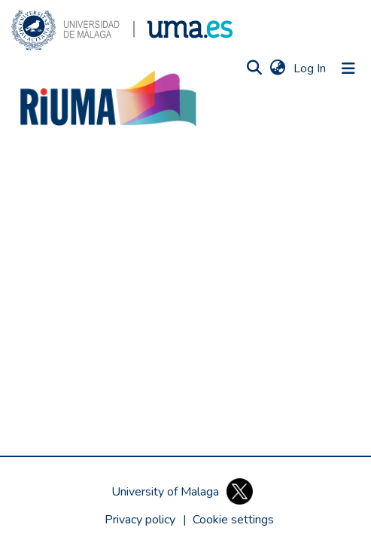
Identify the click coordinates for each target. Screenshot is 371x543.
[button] (122, 30)
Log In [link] (310, 68)
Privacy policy (140, 519)
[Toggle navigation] (348, 68)
